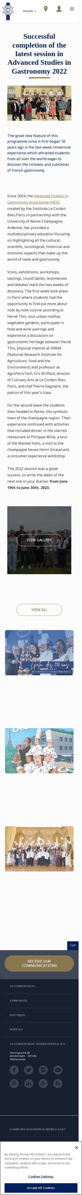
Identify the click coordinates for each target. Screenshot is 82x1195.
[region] (41, 1168)
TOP (72, 945)
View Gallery (39, 540)
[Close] (77, 1148)
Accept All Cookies (41, 1188)
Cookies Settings (41, 1176)
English (30, 11)
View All (39, 609)
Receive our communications (39, 963)
